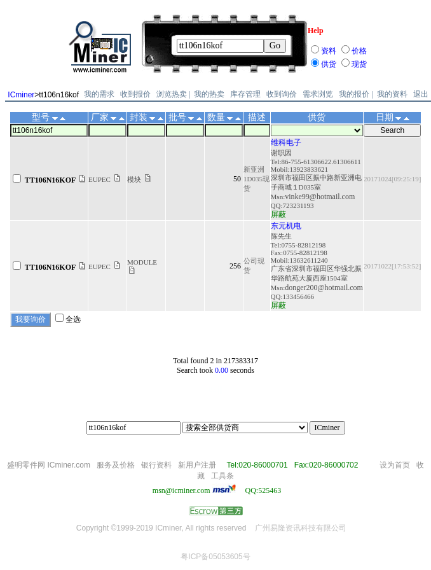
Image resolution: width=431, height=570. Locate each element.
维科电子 (286, 142)
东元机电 (286, 225)
